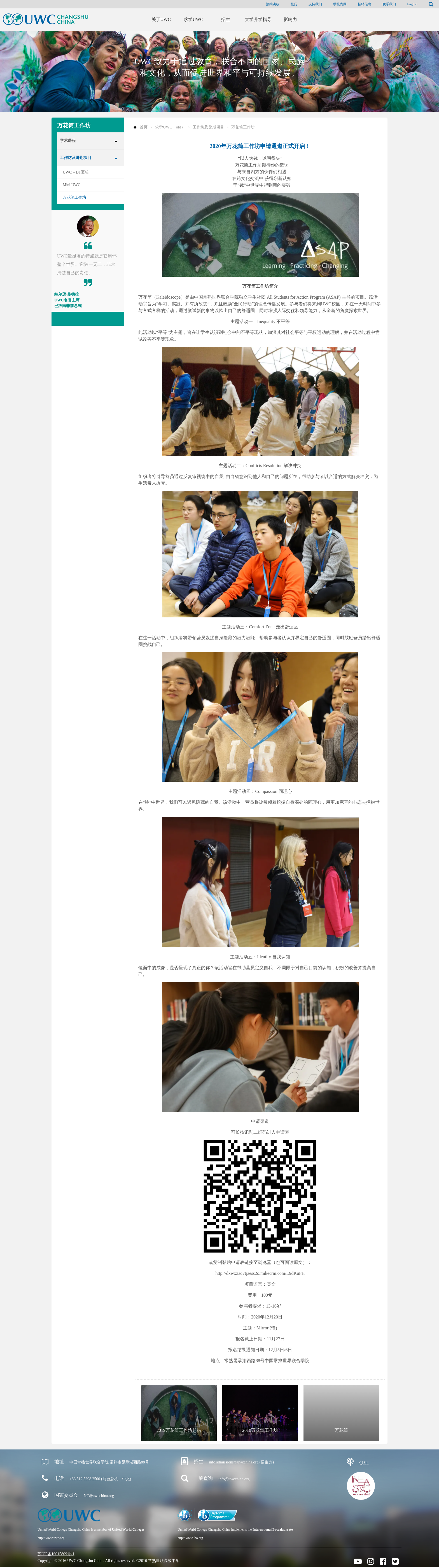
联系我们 (389, 4)
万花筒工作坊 (74, 197)
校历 (294, 4)
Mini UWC (71, 185)
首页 (144, 127)
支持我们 (315, 4)
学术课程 (68, 141)
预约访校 (272, 4)
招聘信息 (364, 4)
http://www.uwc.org (51, 1538)
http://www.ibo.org (190, 1538)
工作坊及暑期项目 (75, 158)
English (412, 4)
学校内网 (340, 4)
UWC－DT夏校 (76, 172)
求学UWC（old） (170, 127)
